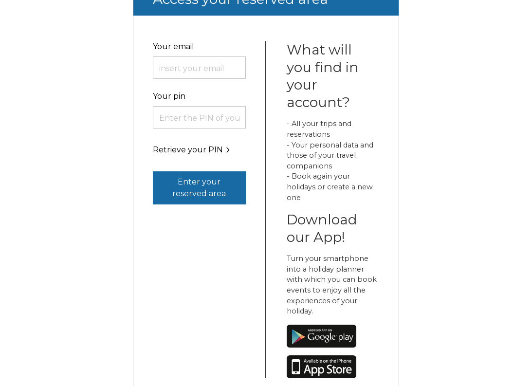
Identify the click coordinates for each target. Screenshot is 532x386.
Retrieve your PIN (192, 149)
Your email (173, 46)
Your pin (169, 96)
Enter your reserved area (199, 187)
